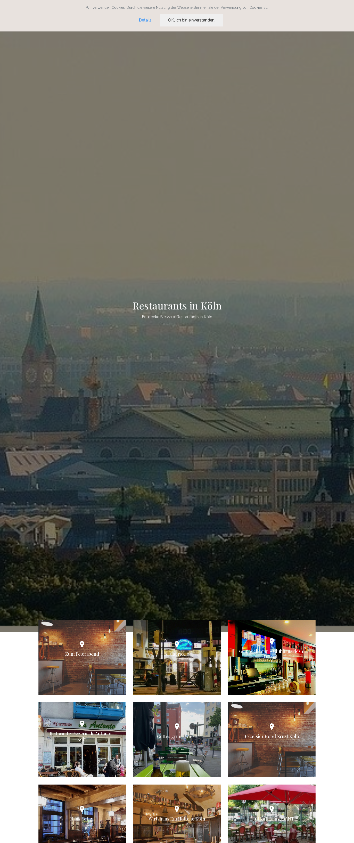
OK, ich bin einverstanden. (191, 20)
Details (145, 20)
